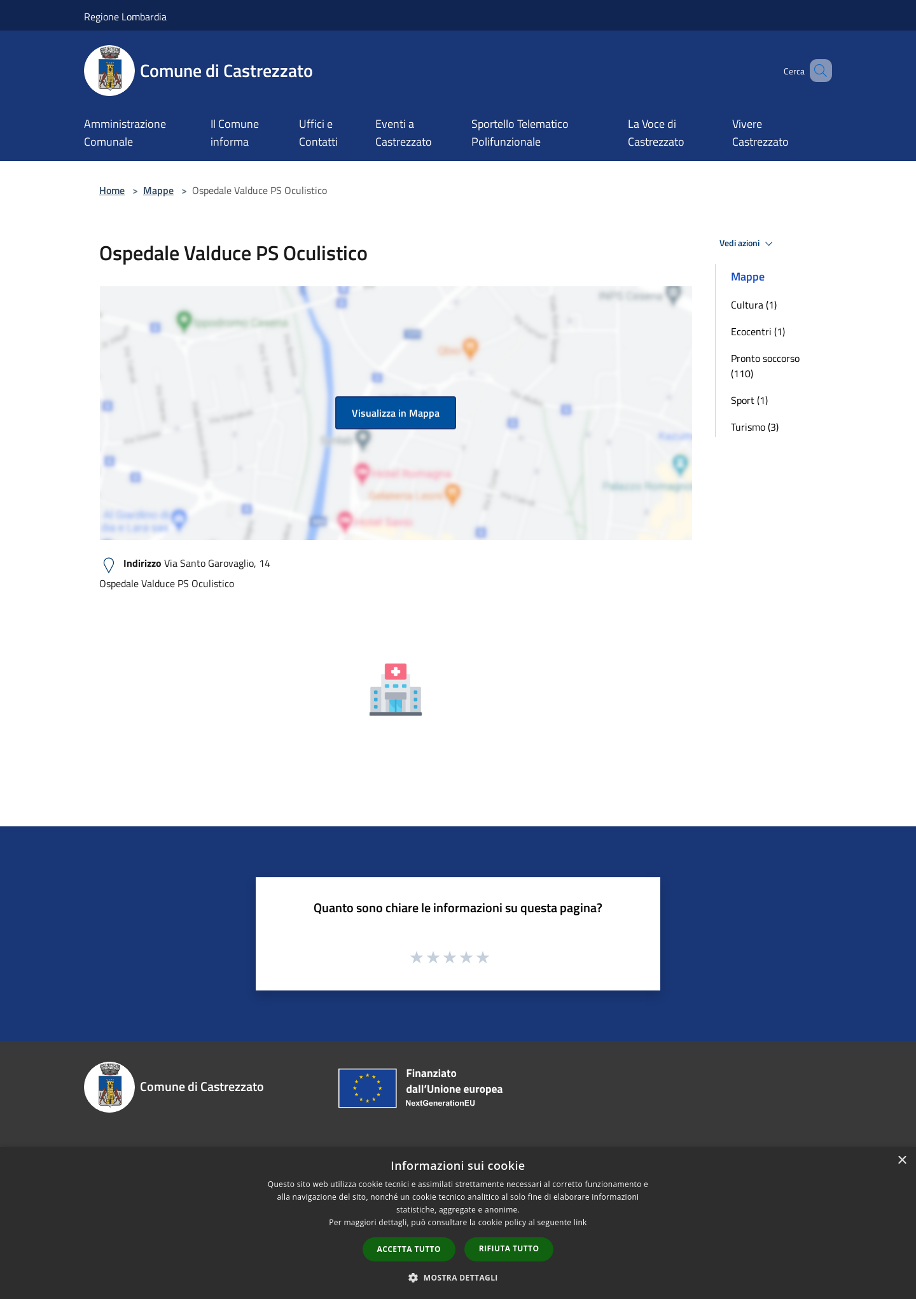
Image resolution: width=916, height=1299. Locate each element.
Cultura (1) (754, 304)
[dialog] (458, 1223)
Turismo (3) (755, 426)
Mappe (158, 190)
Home (112, 190)
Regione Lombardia (125, 16)
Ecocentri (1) (758, 331)
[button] (458, 1277)
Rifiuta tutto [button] (509, 1248)
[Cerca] (817, 70)
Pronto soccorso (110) (765, 366)
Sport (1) (749, 400)
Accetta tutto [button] (409, 1249)
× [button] (901, 1160)
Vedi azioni (748, 243)
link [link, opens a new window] (580, 1222)
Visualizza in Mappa (396, 412)
